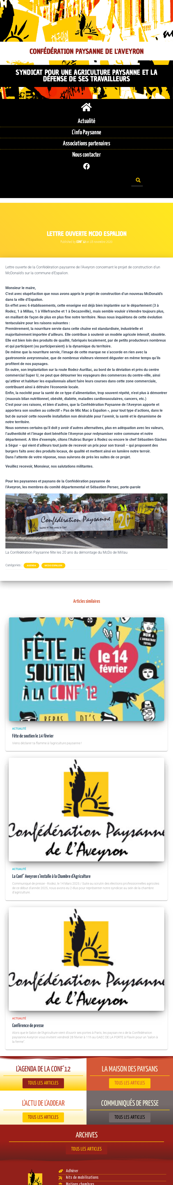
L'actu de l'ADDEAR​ (43, 1088)
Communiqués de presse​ (129, 1088)
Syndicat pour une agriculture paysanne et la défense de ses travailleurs (86, 75)
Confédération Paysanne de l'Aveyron (86, 51)
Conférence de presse (29, 1011)
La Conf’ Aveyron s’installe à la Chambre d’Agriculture (53, 861)
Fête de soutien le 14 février (34, 721)
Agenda (31, 550)
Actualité (19, 714)
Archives (86, 1120)
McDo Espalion (53, 550)
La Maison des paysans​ (130, 1054)
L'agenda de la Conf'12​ (43, 1054)
